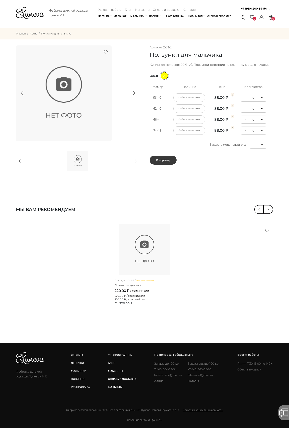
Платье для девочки (129, 300)
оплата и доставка (121, 394)
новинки (77, 394)
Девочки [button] (120, 16)
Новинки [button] (155, 16)
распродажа (80, 402)
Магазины (142, 10)
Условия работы (110, 10)
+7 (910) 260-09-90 (201, 384)
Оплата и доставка (166, 10)
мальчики (78, 386)
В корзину (163, 161)
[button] (261, 17)
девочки (77, 378)
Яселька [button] (104, 16)
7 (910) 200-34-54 (165, 384)
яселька (77, 370)
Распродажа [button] (175, 16)
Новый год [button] (195, 16)
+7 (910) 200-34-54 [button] (255, 8)
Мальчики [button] (137, 16)
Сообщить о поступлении (189, 98)
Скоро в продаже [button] (219, 16)
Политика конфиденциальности (203, 425)
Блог (128, 10)
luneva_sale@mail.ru (168, 390)
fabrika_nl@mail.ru (201, 390)
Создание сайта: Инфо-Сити (144, 435)
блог (110, 378)
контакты (114, 402)
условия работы (119, 370)
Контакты (189, 10)
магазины (114, 386)
